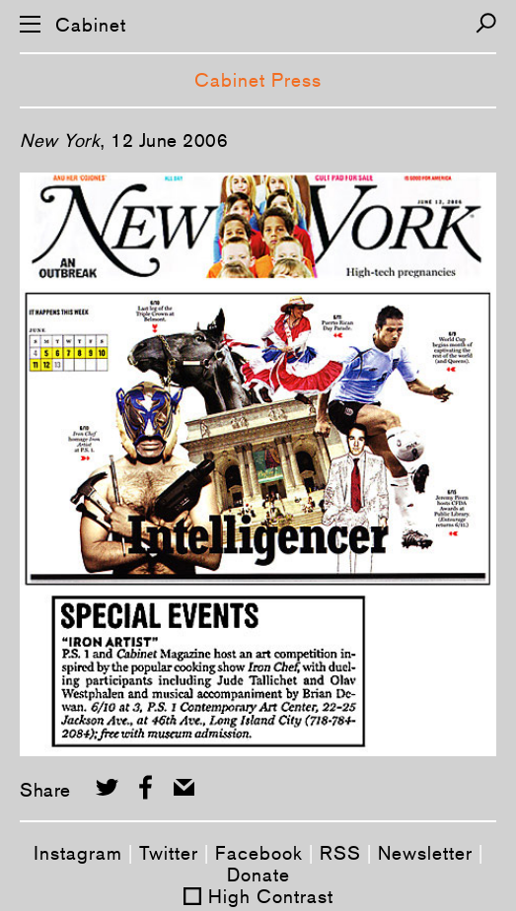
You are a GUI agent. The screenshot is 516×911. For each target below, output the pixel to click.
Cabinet (90, 25)
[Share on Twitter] (107, 787)
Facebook (259, 853)
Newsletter (425, 853)
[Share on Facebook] (145, 787)
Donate (258, 874)
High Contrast (270, 896)
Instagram (78, 853)
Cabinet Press (258, 80)
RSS (340, 853)
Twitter (168, 853)
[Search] (486, 23)
